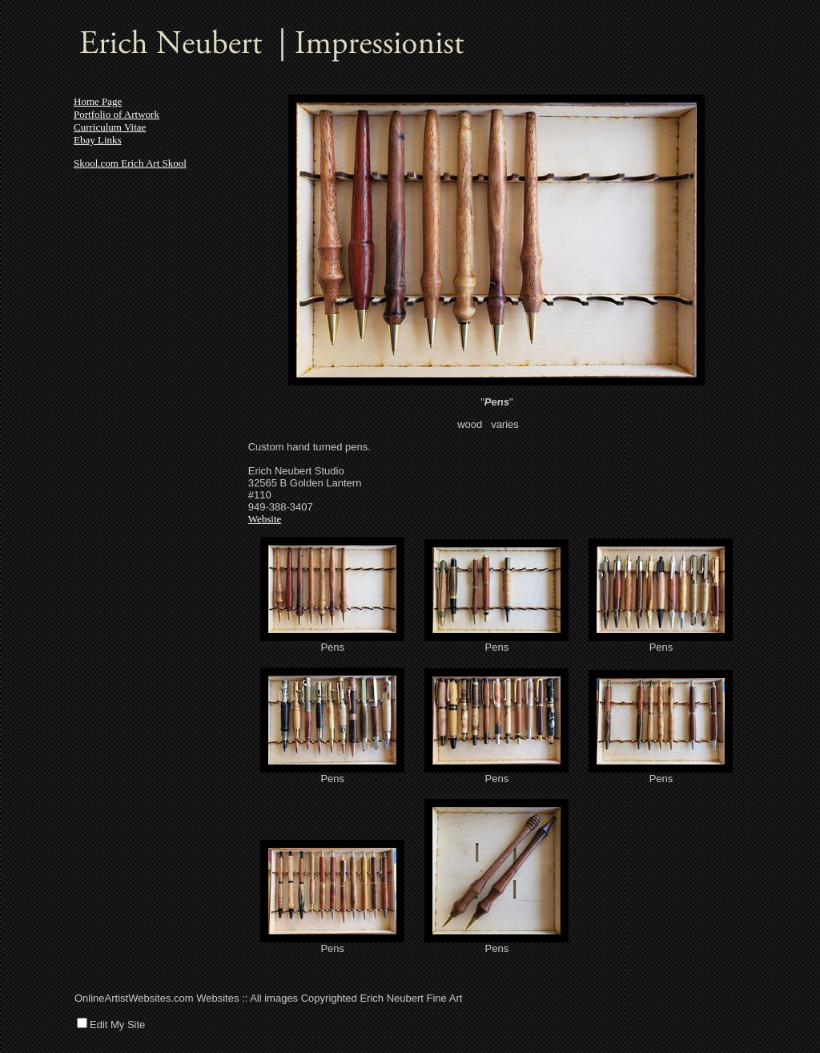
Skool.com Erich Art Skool (130, 163)
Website (265, 519)
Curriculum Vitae (110, 127)
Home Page (98, 101)
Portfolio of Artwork (116, 114)
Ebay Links (98, 140)
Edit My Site (117, 1025)
